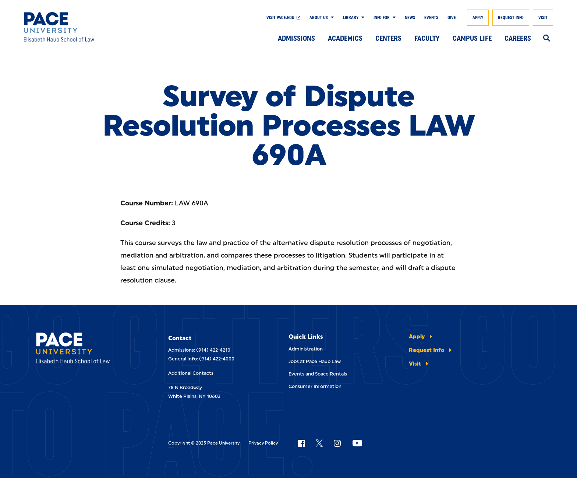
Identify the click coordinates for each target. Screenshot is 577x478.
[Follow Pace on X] (319, 443)
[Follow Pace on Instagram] (337, 443)
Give (451, 17)
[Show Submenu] (331, 17)
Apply (477, 17)
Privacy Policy (263, 443)
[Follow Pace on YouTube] (357, 443)
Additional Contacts (190, 373)
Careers (518, 38)
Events (431, 17)
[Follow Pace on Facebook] (301, 443)
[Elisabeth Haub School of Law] (78, 27)
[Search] (546, 38)
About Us (318, 17)
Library (350, 17)
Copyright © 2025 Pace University (204, 443)
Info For (382, 17)
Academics (345, 38)
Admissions (296, 38)
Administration (305, 349)
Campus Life (472, 38)
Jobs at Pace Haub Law (314, 361)
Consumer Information (314, 386)
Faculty (427, 38)
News (410, 17)
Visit (543, 17)
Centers (388, 38)
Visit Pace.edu (280, 17)
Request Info (511, 17)
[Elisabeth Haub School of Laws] (84, 349)
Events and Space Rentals (317, 374)
